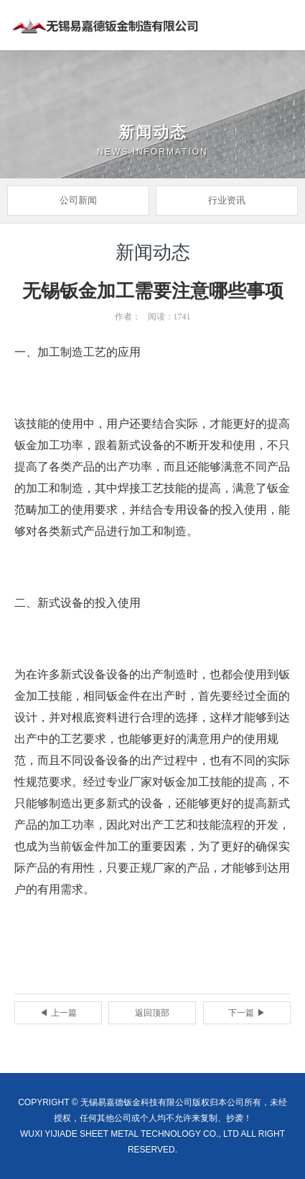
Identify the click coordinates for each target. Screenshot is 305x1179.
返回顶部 (152, 1013)
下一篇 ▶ (246, 1013)
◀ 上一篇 (57, 1013)
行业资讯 (226, 200)
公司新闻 (78, 200)
